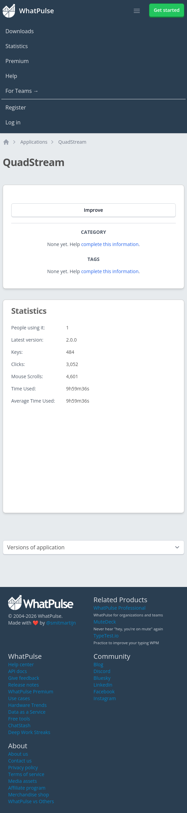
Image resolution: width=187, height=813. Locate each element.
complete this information (109, 244)
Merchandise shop (28, 794)
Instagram (105, 698)
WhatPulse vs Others (31, 801)
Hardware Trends (27, 705)
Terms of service (26, 774)
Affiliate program (26, 788)
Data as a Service (26, 712)
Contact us (20, 760)
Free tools (19, 718)
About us (18, 754)
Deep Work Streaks (29, 732)
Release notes (23, 685)
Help (11, 76)
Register (15, 107)
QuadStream (72, 142)
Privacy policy (23, 767)
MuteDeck (105, 621)
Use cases (19, 698)
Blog (99, 664)
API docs (17, 671)
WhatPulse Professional (120, 608)
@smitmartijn (61, 622)
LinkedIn (103, 685)
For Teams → (22, 91)
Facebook (104, 691)
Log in (13, 122)
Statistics (16, 46)
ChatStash (19, 725)
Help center (21, 664)
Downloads (19, 31)
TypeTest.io (106, 635)
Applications (34, 142)
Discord (102, 671)
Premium (17, 61)
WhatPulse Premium (30, 691)
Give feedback (23, 678)
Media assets (22, 781)
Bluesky (102, 678)
